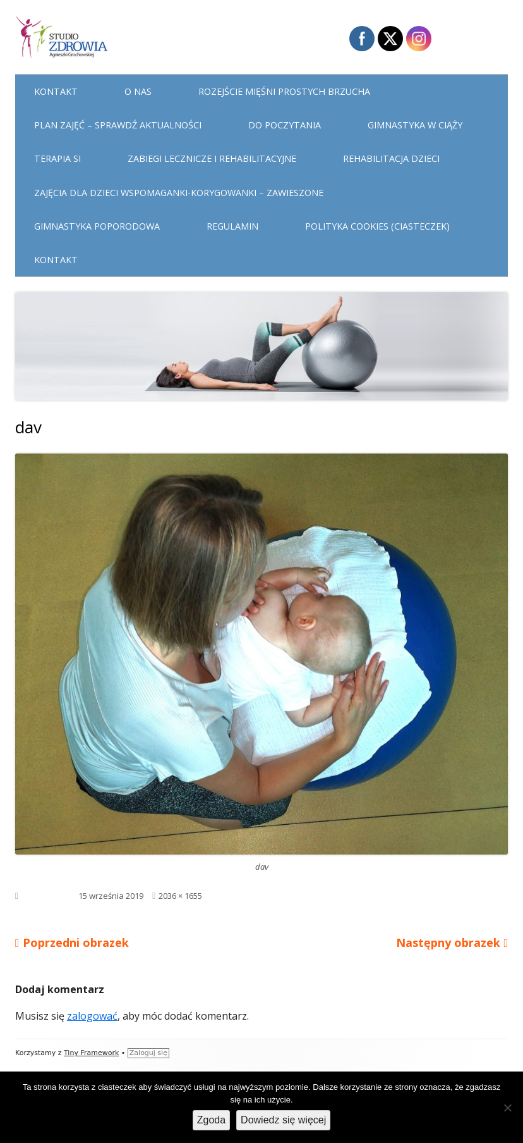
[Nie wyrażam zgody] (507, 1107)
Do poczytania (284, 125)
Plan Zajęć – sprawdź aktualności (117, 125)
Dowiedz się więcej (283, 1120)
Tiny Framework (91, 1053)
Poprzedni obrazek (76, 942)
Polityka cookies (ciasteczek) (377, 226)
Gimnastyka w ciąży (415, 125)
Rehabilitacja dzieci (391, 158)
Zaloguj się (148, 1053)
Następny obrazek (448, 942)
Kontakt (56, 91)
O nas (138, 91)
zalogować (92, 1016)
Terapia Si (57, 158)
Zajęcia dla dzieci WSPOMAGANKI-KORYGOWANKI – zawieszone (178, 193)
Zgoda (211, 1120)
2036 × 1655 (180, 895)
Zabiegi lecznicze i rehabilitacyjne (212, 158)
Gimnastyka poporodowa (97, 226)
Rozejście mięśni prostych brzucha (284, 91)
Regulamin (232, 226)
